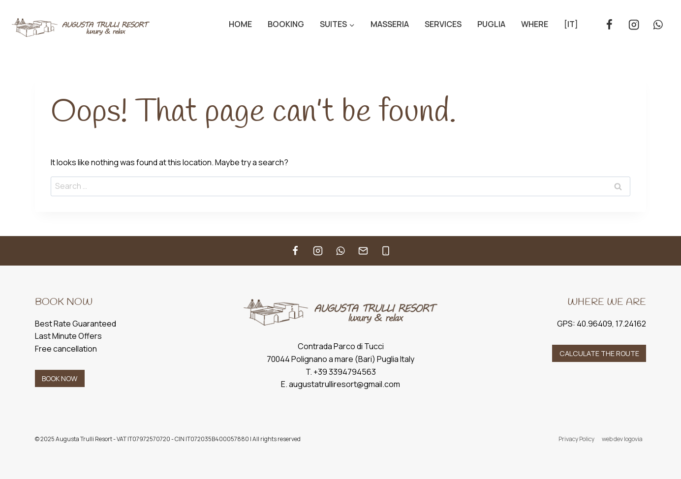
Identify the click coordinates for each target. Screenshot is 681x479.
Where (534, 24)
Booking (286, 24)
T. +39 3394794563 (341, 371)
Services (443, 24)
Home (240, 24)
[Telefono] (386, 251)
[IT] (571, 24)
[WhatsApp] (658, 25)
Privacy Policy (576, 439)
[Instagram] (633, 25)
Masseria (390, 24)
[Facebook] (609, 25)
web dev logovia (622, 439)
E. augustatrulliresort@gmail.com (340, 384)
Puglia (491, 24)
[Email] (363, 251)
